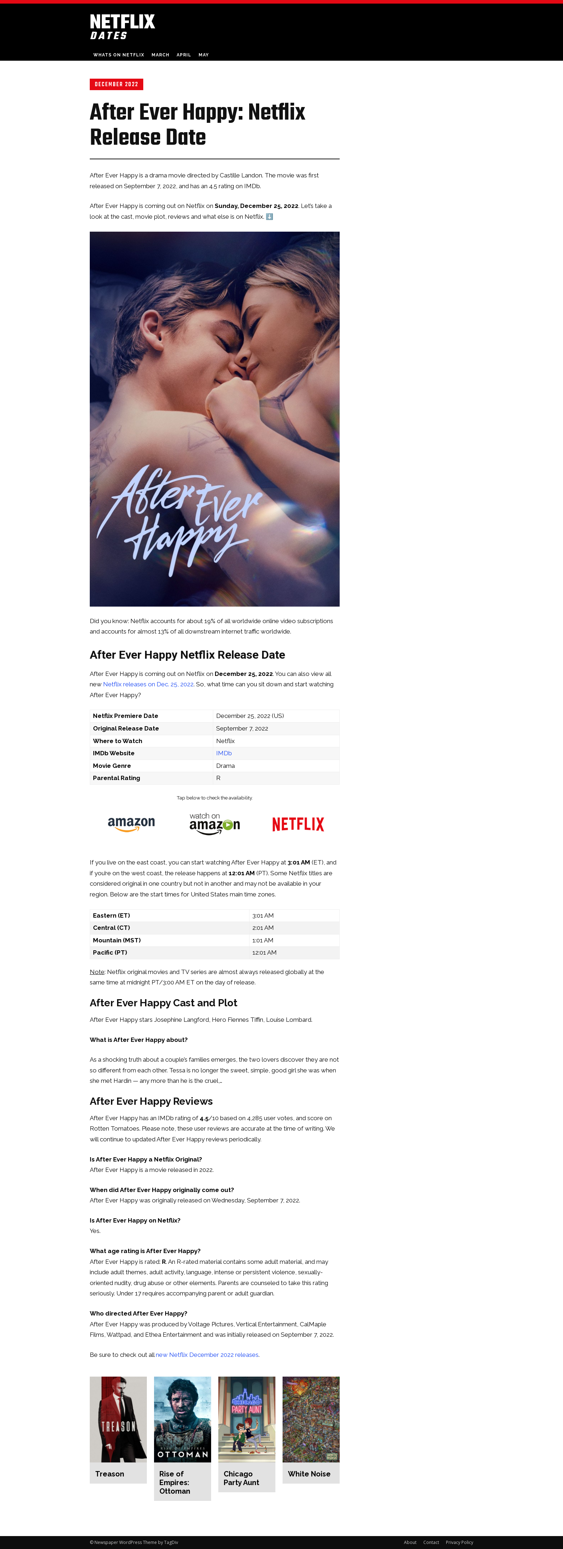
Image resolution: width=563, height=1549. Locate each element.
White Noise (309, 1474)
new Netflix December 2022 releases (207, 1354)
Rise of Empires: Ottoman (174, 1482)
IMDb (224, 753)
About (410, 1542)
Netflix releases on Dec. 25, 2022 (148, 684)
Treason (109, 1474)
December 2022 (116, 84)
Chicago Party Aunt (241, 1478)
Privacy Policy (459, 1542)
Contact (431, 1542)
